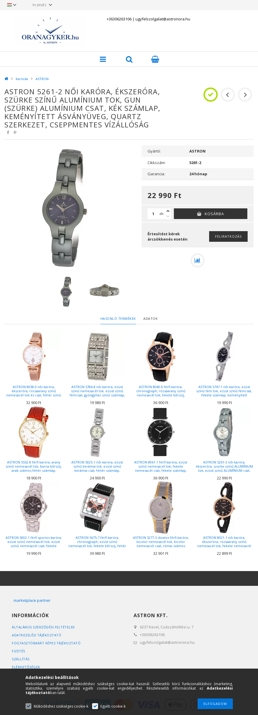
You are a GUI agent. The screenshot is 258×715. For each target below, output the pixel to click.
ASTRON (42, 79)
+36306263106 (119, 19)
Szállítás (21, 659)
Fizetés (18, 651)
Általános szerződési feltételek (43, 627)
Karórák (22, 79)
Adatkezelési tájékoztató (36, 635)
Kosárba (214, 213)
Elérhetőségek (26, 667)
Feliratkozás (228, 236)
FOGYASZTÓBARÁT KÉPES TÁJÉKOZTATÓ (46, 643)
